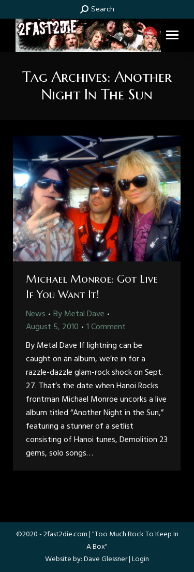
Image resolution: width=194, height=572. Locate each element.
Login (140, 559)
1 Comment (106, 327)
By (79, 314)
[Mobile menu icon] (172, 35)
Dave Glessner (105, 559)
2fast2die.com (65, 534)
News (36, 314)
